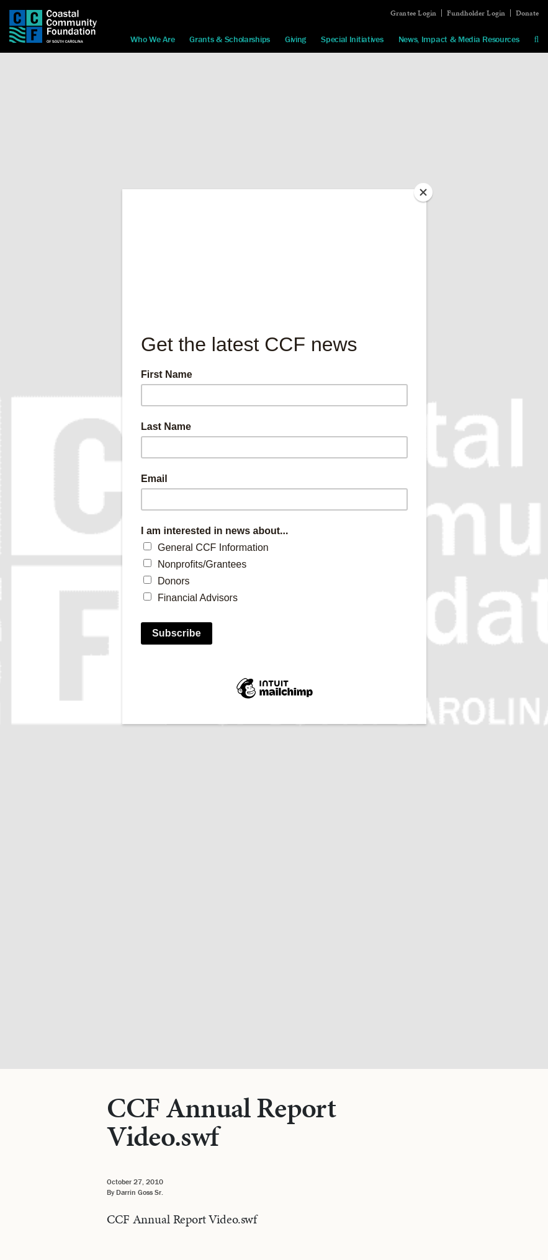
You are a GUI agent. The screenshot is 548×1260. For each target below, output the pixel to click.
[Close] (423, 192)
